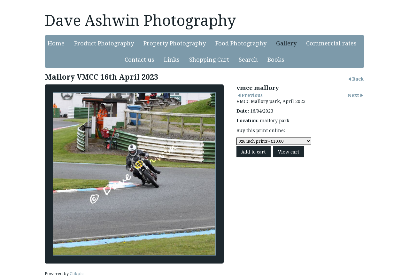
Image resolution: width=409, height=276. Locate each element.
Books (275, 59)
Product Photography (104, 43)
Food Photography (240, 43)
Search (248, 59)
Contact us (139, 59)
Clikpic (76, 273)
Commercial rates (331, 43)
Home (56, 43)
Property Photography (174, 43)
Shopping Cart (209, 59)
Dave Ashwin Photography (140, 20)
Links (172, 59)
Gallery (286, 43)
